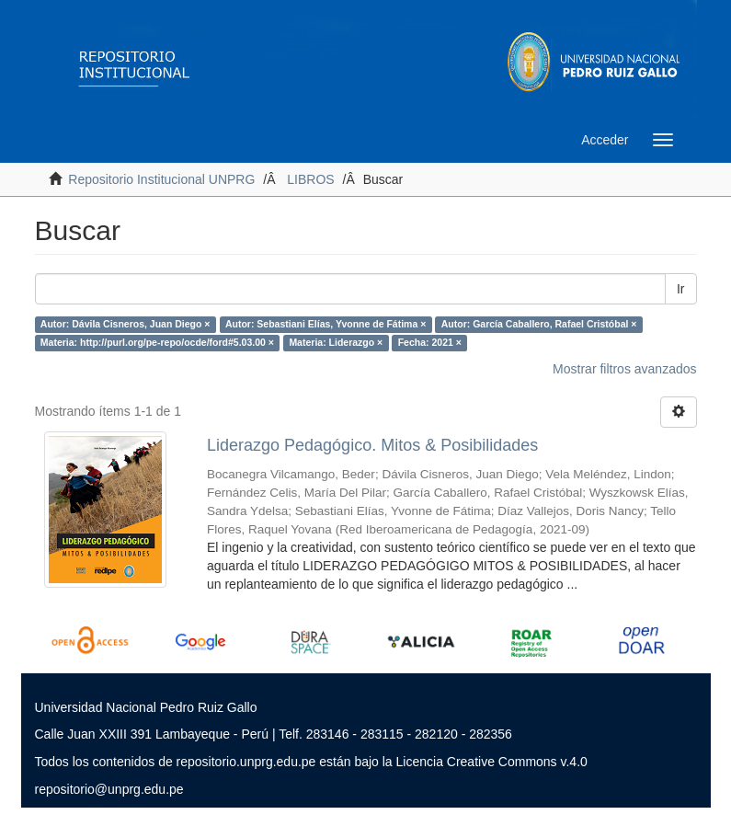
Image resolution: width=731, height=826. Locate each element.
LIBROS (310, 179)
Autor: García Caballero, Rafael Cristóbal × (539, 323)
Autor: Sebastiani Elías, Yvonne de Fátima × (325, 323)
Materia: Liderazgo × (336, 342)
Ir (681, 288)
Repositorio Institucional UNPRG (161, 179)
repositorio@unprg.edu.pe (109, 789)
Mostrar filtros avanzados (624, 368)
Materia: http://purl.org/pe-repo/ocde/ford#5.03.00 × (157, 342)
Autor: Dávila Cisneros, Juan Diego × (125, 323)
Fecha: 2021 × (430, 342)
